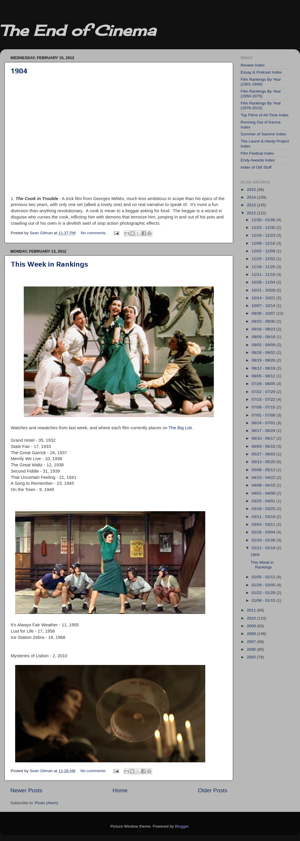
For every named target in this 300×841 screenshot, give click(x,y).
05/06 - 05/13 (264, 470)
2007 (252, 641)
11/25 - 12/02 (264, 258)
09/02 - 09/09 (264, 345)
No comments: (94, 233)
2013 (252, 205)
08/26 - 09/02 (264, 352)
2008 (252, 633)
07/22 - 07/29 (264, 391)
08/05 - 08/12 (264, 376)
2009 (252, 626)
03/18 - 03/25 (264, 508)
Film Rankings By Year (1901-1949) (261, 81)
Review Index (253, 65)
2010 (252, 618)
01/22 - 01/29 (264, 592)
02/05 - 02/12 (264, 577)
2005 (252, 657)
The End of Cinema (78, 30)
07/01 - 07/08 (264, 415)
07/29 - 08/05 (264, 383)
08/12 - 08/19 (264, 368)
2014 (252, 197)
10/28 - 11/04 (264, 282)
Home (120, 790)
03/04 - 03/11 (264, 524)
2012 (252, 213)
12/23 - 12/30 (264, 227)
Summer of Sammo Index (263, 134)
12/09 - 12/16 (264, 243)
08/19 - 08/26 (264, 360)
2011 (252, 610)
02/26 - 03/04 (264, 532)
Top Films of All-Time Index (265, 115)
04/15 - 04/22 (264, 477)
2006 (252, 649)
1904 (19, 71)
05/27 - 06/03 (264, 454)
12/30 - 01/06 (264, 220)
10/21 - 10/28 (264, 290)
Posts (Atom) (46, 803)
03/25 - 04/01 (264, 501)
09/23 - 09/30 (264, 321)
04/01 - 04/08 (264, 493)
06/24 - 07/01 (264, 423)
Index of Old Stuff (256, 167)
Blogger (182, 826)
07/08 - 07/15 (264, 407)
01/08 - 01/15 (264, 600)
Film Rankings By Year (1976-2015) (261, 105)
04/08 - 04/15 (264, 485)
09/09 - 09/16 (264, 337)
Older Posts (212, 790)
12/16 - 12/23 (264, 235)
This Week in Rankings (49, 264)
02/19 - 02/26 (264, 540)
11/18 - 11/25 (264, 267)
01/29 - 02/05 (264, 585)
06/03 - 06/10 (264, 446)
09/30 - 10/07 (264, 313)
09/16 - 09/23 (264, 329)
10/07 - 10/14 (264, 305)
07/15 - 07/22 (264, 399)
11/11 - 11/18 (264, 274)
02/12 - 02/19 (264, 548)
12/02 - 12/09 (264, 251)
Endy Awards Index (258, 160)
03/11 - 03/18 (264, 516)
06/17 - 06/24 (264, 430)
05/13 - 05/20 (264, 462)
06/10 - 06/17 (264, 438)
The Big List (180, 427)
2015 (252, 189)
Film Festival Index (257, 153)
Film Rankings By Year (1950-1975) (261, 93)
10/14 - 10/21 (264, 298)
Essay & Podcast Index (261, 72)
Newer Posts (26, 790)
